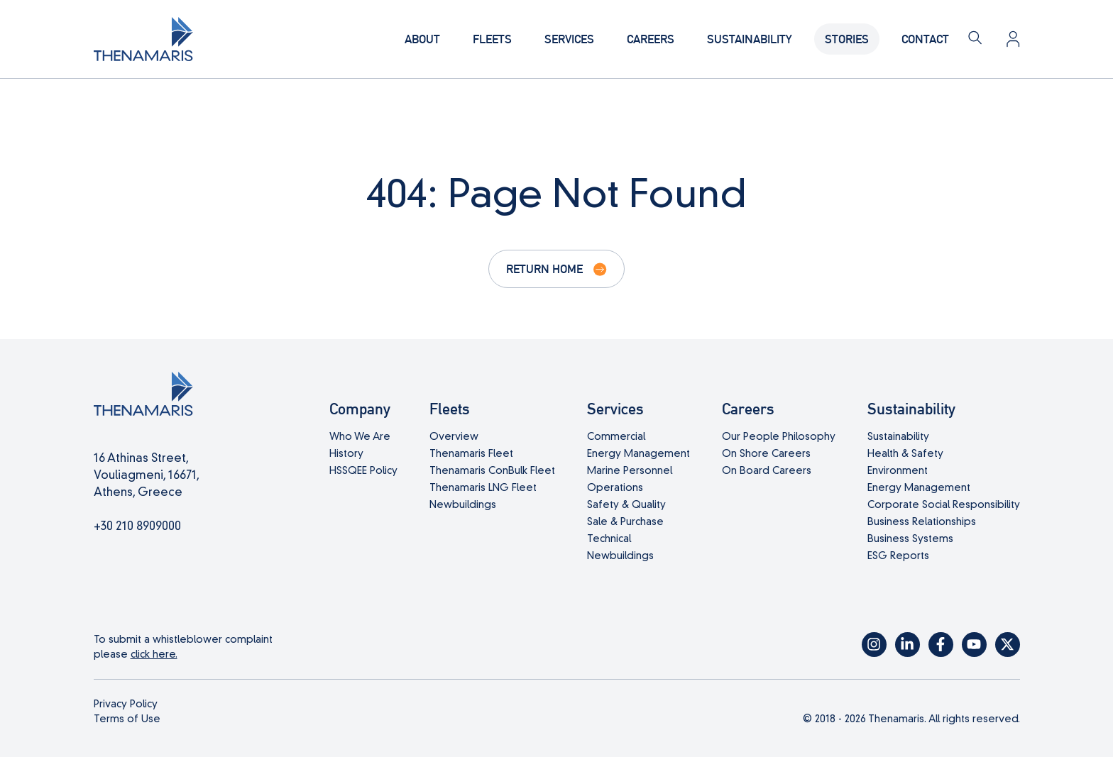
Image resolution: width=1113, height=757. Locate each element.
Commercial (616, 436)
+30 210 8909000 (137, 526)
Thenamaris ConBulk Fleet (492, 470)
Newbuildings (462, 504)
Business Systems (910, 538)
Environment (897, 470)
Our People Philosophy (778, 436)
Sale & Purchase (625, 521)
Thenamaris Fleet (471, 453)
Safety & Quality (626, 504)
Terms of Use (127, 718)
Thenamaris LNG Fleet (483, 487)
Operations (615, 487)
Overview (453, 436)
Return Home (544, 268)
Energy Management (638, 453)
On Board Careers (766, 470)
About (422, 38)
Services (569, 38)
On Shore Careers (766, 453)
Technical (609, 538)
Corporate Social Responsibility (943, 504)
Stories (847, 38)
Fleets (492, 38)
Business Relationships (921, 521)
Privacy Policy (126, 703)
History (346, 453)
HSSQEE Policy (363, 470)
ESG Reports (898, 555)
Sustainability (749, 38)
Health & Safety (905, 453)
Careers (650, 38)
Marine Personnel (629, 470)
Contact (925, 38)
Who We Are (359, 436)
